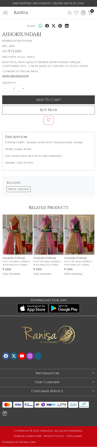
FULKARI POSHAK (14, 258)
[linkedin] (66, 26)
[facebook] (47, 26)
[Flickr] (38, 356)
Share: (31, 26)
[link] (69, 13)
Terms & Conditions (27, 436)
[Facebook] (5, 356)
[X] (14, 356)
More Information (15, 76)
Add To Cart (48, 99)
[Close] (93, 4)
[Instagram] (30, 356)
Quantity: (9, 82)
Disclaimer (74, 436)
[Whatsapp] (40, 26)
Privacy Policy (54, 436)
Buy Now (48, 109)
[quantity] (14, 88)
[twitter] (53, 26)
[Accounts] (83, 12)
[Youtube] (22, 356)
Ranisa (21, 12)
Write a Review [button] (18, 189)
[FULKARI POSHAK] (18, 235)
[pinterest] (60, 26)
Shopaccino (27, 442)
